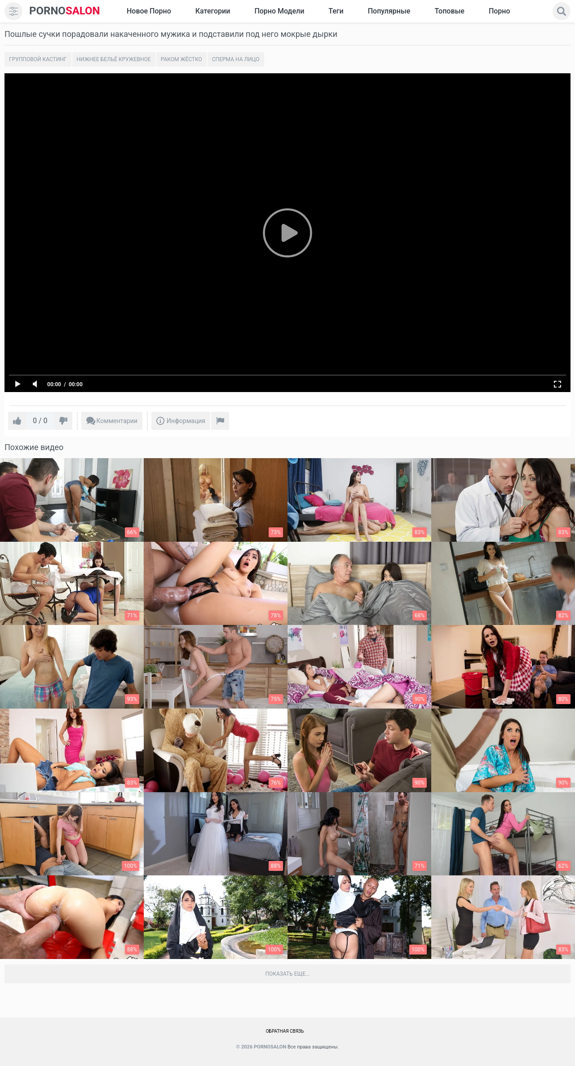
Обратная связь (285, 1031)
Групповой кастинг (38, 59)
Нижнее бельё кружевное (114, 59)
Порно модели (279, 11)
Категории (212, 11)
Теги (335, 11)
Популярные (389, 11)
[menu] (13, 11)
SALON (64, 11)
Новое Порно (149, 11)
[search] (562, 11)
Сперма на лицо (236, 59)
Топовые (449, 11)
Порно (499, 11)
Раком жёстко (181, 59)
